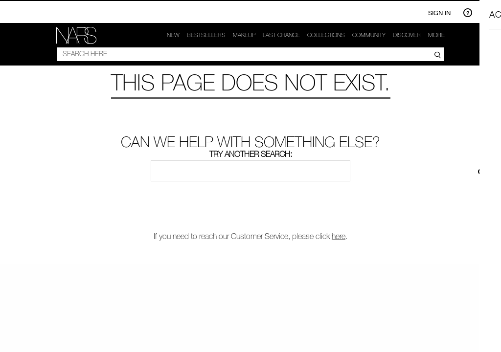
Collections (326, 35)
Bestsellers (206, 35)
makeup (244, 35)
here (338, 236)
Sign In (439, 13)
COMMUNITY (369, 35)
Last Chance (281, 35)
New (173, 35)
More (436, 35)
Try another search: (250, 154)
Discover (407, 35)
